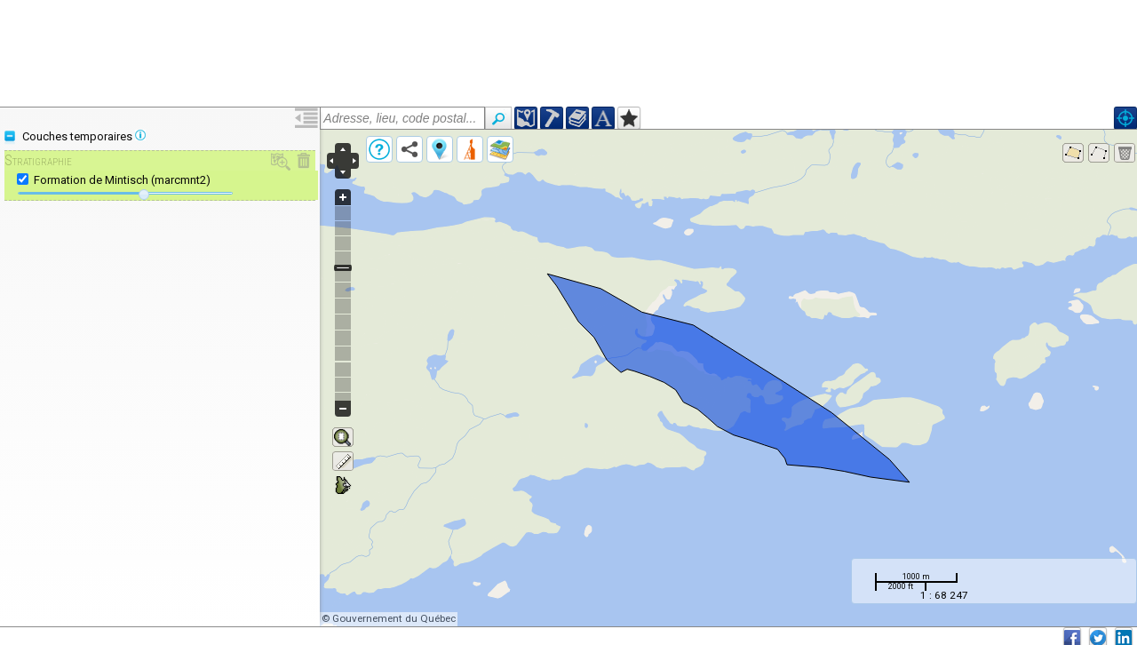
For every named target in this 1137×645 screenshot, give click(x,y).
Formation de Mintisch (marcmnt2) (122, 180)
